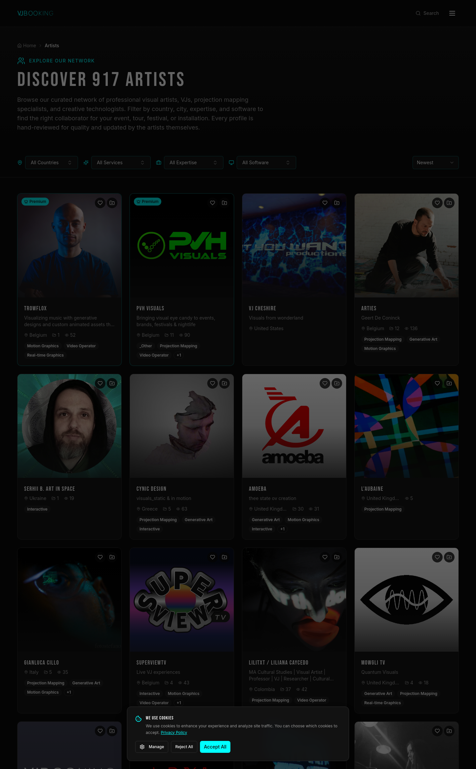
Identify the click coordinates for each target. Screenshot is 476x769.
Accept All (215, 747)
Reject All (184, 746)
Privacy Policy (174, 732)
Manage (151, 747)
